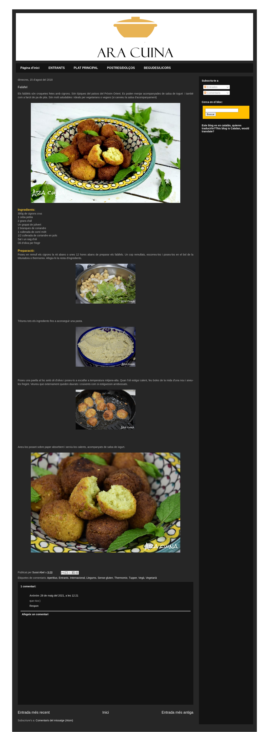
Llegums (91, 577)
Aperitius (52, 577)
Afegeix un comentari (35, 614)
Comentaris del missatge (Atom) (54, 720)
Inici (105, 712)
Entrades (210, 87)
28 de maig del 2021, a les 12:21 (59, 595)
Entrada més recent (34, 712)
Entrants (63, 577)
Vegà (141, 577)
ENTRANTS (57, 67)
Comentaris (212, 92)
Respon (34, 605)
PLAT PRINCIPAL (86, 67)
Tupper (133, 577)
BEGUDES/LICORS (157, 67)
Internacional (77, 577)
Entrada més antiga (177, 712)
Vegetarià (151, 577)
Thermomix (120, 577)
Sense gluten (105, 577)
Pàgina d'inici (30, 67)
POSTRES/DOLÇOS (121, 67)
